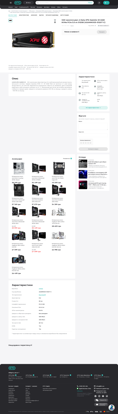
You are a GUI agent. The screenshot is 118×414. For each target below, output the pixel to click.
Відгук (80, 121)
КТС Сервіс (46, 386)
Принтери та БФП (12, 400)
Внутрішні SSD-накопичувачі (44, 10)
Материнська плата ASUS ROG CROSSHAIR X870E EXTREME (38, 178)
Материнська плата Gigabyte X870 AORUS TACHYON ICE (58, 221)
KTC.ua (17, 2)
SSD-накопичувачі (12, 398)
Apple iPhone (11, 390)
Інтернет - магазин (31, 386)
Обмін (58, 7)
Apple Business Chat (85, 388)
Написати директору (102, 388)
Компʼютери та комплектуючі (19, 10)
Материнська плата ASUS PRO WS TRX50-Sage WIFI (58, 178)
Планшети (10, 393)
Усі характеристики (93, 107)
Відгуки (41, 15)
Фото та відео (64, 15)
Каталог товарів (13, 386)
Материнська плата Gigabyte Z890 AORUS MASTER (18, 245)
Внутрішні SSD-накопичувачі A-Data (62, 10)
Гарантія (28, 392)
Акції (16, 7)
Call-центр (79, 391)
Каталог (10, 7)
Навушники (11, 402)
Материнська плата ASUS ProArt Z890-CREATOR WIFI (37, 245)
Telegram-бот (103, 400)
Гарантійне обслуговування (49, 388)
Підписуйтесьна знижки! (103, 404)
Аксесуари (34, 15)
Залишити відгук (93, 149)
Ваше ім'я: (81, 131)
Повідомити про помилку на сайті (101, 391)
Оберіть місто (13, 372)
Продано (102, 32)
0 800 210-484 (83, 386)
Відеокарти (11, 397)
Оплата (53, 7)
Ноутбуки (10, 392)
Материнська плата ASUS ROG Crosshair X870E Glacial (17, 178)
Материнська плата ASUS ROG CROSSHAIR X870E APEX (18, 221)
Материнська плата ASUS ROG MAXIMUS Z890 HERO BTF (37, 200)
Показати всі (66, 158)
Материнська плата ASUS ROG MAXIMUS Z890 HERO (57, 200)
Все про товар (12, 15)
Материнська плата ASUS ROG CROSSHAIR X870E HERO (38, 221)
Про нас (33, 7)
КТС (9, 11)
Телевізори (11, 395)
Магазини (39, 7)
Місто (29, 2)
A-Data (41, 288)
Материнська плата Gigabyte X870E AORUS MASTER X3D (18, 269)
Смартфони (11, 388)
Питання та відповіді (52, 15)
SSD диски (32, 10)
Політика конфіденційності (32, 400)
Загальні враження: (85, 140)
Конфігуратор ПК (24, 7)
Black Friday (28, 402)
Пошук (90, 2)
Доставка (46, 7)
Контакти (65, 7)
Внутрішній (42, 295)
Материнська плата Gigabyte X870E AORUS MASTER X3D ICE (58, 245)
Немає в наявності (104, 25)
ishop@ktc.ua (100, 386)
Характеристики (24, 15)
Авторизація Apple (47, 390)
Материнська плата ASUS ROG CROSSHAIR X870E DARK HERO (18, 200)
